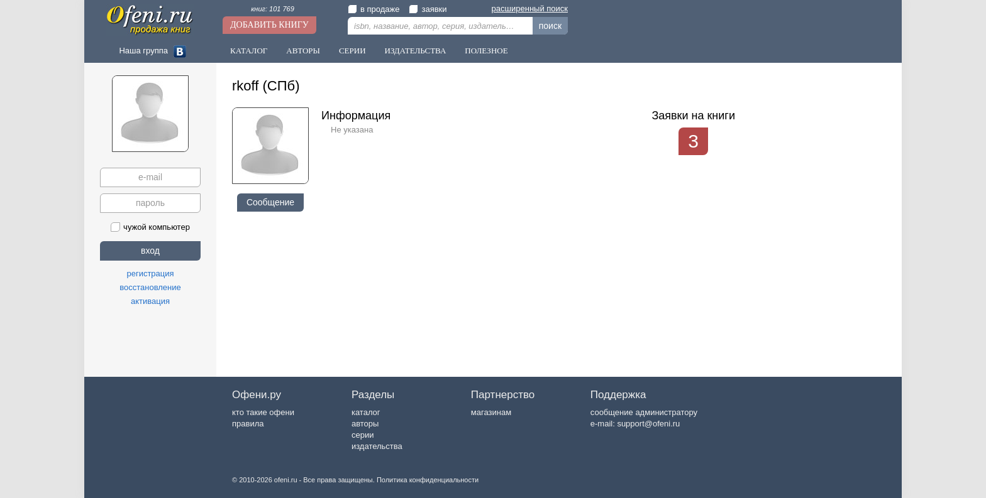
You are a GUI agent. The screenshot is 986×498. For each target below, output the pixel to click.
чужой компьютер (150, 227)
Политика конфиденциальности (428, 480)
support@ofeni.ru (648, 423)
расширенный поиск (530, 8)
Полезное (486, 50)
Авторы (303, 50)
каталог (366, 412)
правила (247, 423)
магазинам (491, 412)
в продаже (373, 9)
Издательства (415, 50)
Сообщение (270, 202)
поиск (550, 26)
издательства (377, 446)
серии (363, 435)
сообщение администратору (643, 412)
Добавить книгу (269, 25)
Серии (352, 50)
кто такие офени (263, 412)
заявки (427, 9)
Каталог (248, 50)
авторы (365, 423)
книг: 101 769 (272, 9)
